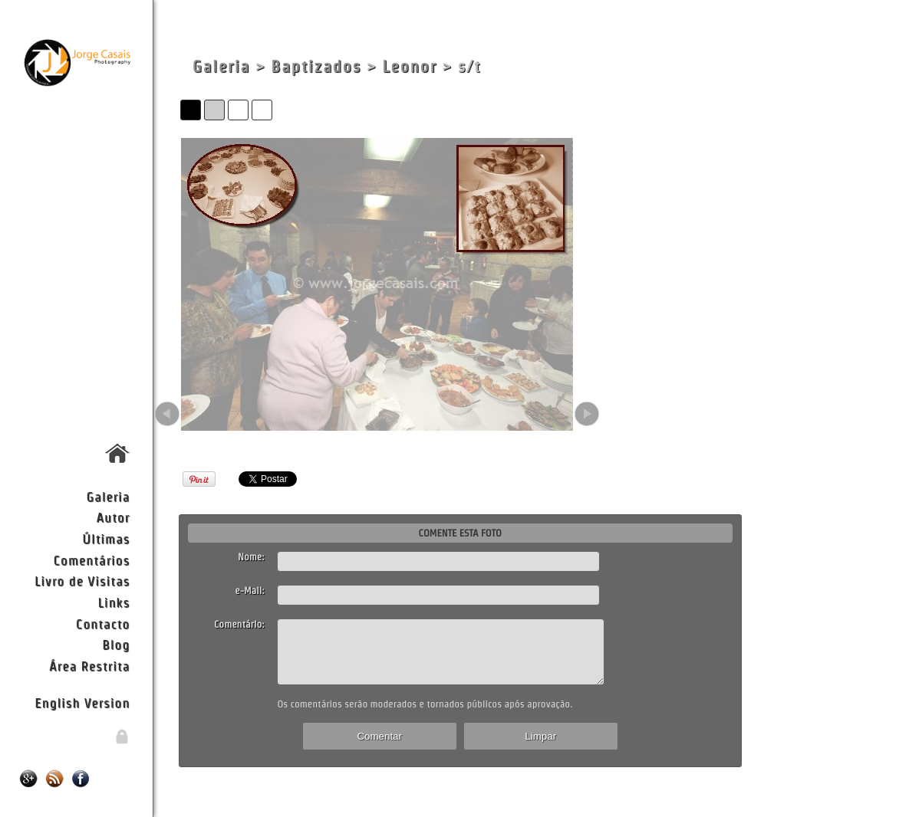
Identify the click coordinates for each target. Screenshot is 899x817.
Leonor (409, 66)
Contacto (103, 623)
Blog (116, 644)
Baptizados (316, 66)
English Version (82, 702)
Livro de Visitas (82, 580)
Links (114, 602)
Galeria (108, 496)
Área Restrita (89, 665)
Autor (113, 517)
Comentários (92, 560)
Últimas (106, 538)
